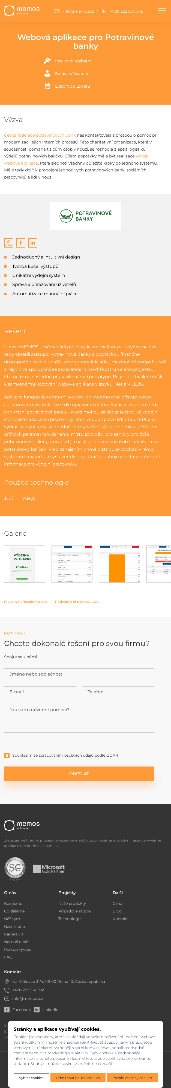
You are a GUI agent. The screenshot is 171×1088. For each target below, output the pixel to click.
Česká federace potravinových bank (40, 135)
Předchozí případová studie (25, 602)
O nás (10, 892)
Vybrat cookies (31, 1078)
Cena (117, 903)
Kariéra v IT (14, 934)
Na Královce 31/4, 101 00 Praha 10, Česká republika (58, 981)
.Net (118, 384)
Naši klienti (14, 926)
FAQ (8, 957)
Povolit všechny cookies (132, 1078)
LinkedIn (46, 1009)
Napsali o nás (16, 941)
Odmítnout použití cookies (78, 1078)
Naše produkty (72, 903)
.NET (9, 498)
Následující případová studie (77, 602)
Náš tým (12, 918)
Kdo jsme (13, 903)
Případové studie (74, 911)
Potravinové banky (70, 354)
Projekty (67, 892)
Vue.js (28, 498)
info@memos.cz (27, 998)
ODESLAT (79, 773)
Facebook (17, 1009)
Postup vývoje (17, 949)
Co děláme (14, 911)
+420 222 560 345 (28, 989)
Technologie (70, 918)
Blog (117, 911)
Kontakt (120, 918)
